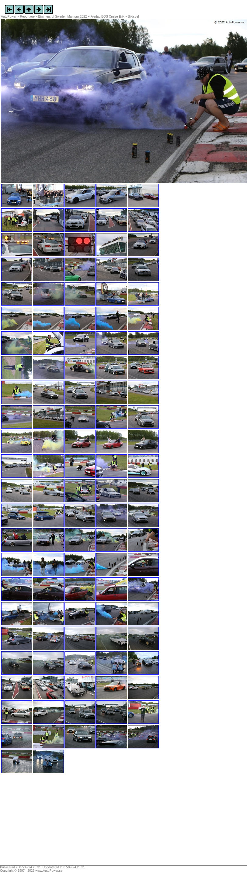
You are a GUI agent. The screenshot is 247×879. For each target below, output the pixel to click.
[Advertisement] (39, 821)
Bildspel (133, 16)
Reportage (27, 16)
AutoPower (8, 16)
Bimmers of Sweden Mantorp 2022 (62, 16)
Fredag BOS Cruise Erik (107, 16)
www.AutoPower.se (48, 870)
